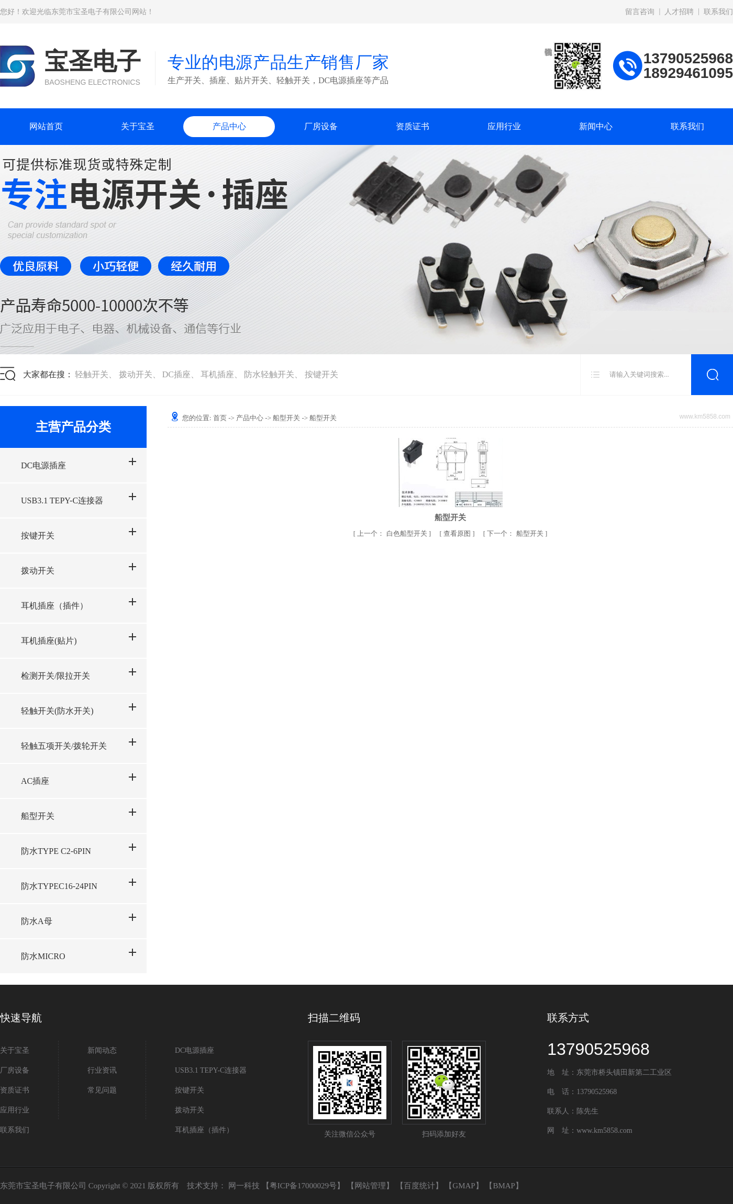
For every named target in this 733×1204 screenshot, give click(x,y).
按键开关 (321, 374)
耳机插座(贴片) (49, 640)
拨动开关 (135, 374)
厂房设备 (321, 126)
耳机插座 (217, 374)
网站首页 (46, 126)
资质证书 (412, 126)
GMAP (463, 1186)
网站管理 (370, 1186)
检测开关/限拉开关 (55, 675)
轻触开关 (91, 374)
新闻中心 (596, 126)
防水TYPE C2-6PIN (56, 851)
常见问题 (102, 1090)
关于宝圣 (137, 126)
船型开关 (37, 816)
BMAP (504, 1186)
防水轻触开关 (269, 374)
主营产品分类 (73, 427)
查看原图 (457, 533)
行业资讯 (102, 1070)
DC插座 (176, 374)
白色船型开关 (393, 533)
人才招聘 (679, 12)
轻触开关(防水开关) (57, 710)
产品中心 (229, 126)
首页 (220, 418)
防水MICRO (43, 956)
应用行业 (504, 126)
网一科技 (244, 1186)
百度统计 (419, 1186)
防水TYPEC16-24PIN (59, 886)
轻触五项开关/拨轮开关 (64, 745)
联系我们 (718, 12)
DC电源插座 (43, 465)
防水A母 (36, 921)
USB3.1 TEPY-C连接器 (62, 500)
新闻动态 (102, 1050)
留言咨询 (639, 12)
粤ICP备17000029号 (303, 1186)
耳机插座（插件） (54, 605)
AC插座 (35, 781)
